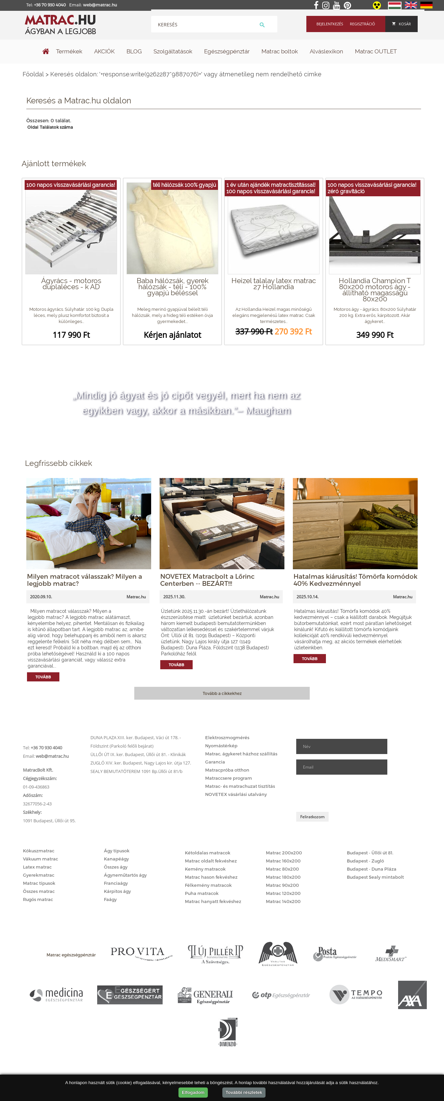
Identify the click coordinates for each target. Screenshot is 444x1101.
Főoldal (33, 74)
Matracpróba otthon (227, 770)
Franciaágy (116, 883)
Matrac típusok (39, 883)
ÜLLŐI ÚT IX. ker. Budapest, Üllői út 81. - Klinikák (138, 754)
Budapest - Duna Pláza (371, 869)
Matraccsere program (228, 778)
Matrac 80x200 (282, 869)
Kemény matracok (205, 869)
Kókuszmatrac (38, 850)
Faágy (110, 899)
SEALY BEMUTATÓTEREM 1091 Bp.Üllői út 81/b (136, 771)
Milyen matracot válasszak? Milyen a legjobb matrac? (84, 579)
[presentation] (347, 793)
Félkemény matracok (208, 885)
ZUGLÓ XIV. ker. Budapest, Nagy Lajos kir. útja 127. (140, 763)
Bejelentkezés (329, 23)
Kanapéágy (116, 858)
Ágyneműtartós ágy (125, 875)
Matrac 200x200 (284, 852)
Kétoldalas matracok (207, 852)
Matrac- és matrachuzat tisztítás (240, 786)
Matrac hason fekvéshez (211, 877)
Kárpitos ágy (117, 891)
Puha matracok (202, 893)
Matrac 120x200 (283, 893)
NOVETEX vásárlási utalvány (236, 794)
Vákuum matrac (40, 858)
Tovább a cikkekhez (222, 693)
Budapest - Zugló (365, 861)
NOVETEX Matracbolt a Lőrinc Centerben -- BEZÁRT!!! (207, 579)
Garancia (215, 762)
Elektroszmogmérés (227, 737)
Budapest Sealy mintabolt (375, 877)
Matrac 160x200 (283, 861)
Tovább (43, 677)
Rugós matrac (38, 899)
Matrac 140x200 (283, 901)
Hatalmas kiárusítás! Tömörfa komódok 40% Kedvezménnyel (355, 579)
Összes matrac (39, 891)
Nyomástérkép (221, 745)
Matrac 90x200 (282, 885)
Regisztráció (362, 23)
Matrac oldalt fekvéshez (211, 861)
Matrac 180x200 (283, 877)
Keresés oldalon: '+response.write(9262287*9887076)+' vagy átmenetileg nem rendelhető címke (186, 74)
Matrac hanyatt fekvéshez (213, 901)
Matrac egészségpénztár (71, 954)
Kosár (401, 23)
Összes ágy (116, 867)
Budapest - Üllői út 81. (370, 852)
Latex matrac (37, 867)
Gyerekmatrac (38, 875)
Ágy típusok (117, 850)
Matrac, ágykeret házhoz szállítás (241, 753)
